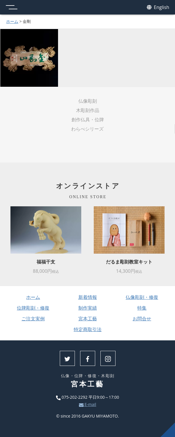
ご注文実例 (33, 318)
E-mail (87, 404)
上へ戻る (167, 429)
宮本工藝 (87, 318)
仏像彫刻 (87, 101)
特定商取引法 (88, 329)
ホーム (12, 21)
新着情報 (87, 297)
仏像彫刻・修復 (142, 297)
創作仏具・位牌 (87, 119)
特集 (142, 308)
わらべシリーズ (87, 129)
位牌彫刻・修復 (33, 308)
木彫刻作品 (87, 110)
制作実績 (87, 308)
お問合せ (142, 318)
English (158, 7)
